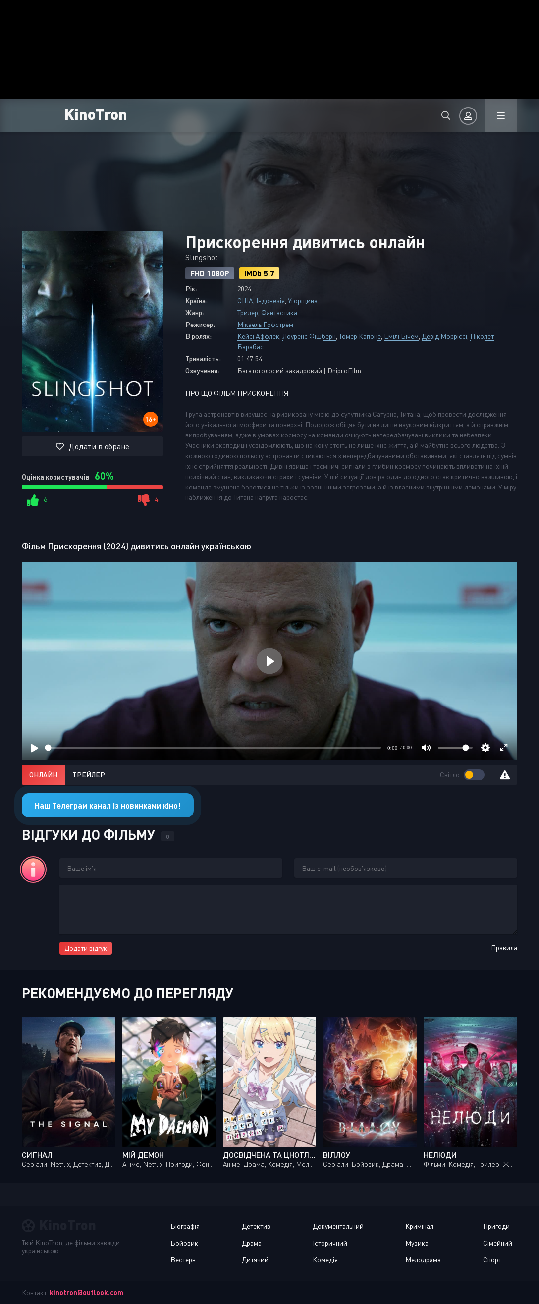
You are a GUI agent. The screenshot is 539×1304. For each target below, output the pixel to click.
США (245, 300)
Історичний (330, 1243)
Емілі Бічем (401, 336)
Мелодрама (423, 1259)
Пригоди (496, 1226)
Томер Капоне (360, 336)
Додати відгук (85, 948)
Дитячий (255, 1259)
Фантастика (279, 312)
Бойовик (184, 1243)
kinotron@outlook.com (86, 1292)
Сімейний (497, 1243)
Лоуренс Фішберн (309, 336)
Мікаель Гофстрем (265, 324)
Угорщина (303, 300)
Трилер (247, 312)
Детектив (256, 1226)
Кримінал (419, 1226)
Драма (252, 1243)
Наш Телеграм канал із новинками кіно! (108, 805)
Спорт (492, 1259)
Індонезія (270, 300)
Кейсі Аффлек (258, 336)
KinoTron (95, 114)
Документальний (338, 1226)
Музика (417, 1243)
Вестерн (183, 1259)
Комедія (325, 1259)
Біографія (185, 1226)
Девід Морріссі (444, 336)
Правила (504, 947)
